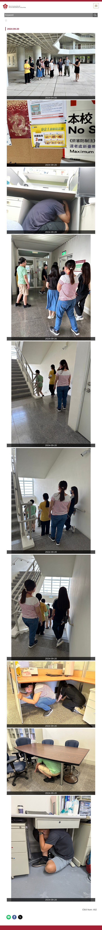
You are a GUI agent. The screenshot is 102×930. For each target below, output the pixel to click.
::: (6, 20)
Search (95, 15)
